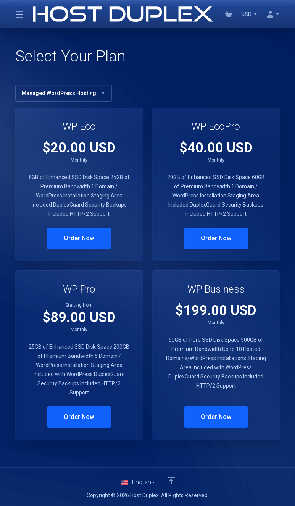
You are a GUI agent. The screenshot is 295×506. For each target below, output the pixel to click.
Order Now (79, 238)
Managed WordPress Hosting (63, 93)
